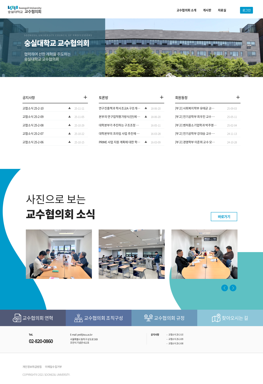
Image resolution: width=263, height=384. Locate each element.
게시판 (207, 10)
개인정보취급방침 (32, 367)
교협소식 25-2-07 (33, 133)
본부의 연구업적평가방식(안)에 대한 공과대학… (119, 116)
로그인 (246, 10)
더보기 (87, 98)
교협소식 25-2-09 (33, 116)
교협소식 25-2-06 (33, 142)
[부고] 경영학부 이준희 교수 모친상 (195, 142)
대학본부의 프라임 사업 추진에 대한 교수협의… (119, 133)
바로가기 (224, 216)
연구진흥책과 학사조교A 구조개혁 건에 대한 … (119, 108)
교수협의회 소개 (186, 10)
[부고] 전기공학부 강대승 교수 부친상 (195, 133)
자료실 (222, 10)
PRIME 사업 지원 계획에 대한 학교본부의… (119, 142)
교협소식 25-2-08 (33, 125)
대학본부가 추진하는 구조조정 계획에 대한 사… (119, 125)
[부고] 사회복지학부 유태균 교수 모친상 (194, 108)
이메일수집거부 (53, 367)
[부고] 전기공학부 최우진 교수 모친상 (195, 116)
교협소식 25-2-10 (33, 108)
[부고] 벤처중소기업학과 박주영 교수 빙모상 (196, 125)
